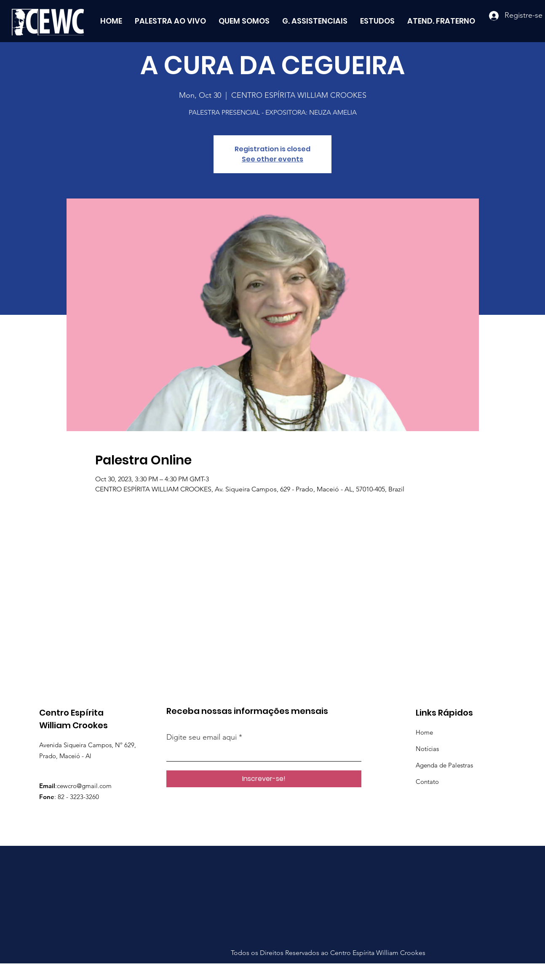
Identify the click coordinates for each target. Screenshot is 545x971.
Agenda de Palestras (444, 765)
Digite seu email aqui (201, 737)
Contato (427, 782)
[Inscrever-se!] (263, 778)
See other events (272, 159)
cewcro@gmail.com (84, 786)
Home (424, 732)
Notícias (427, 749)
